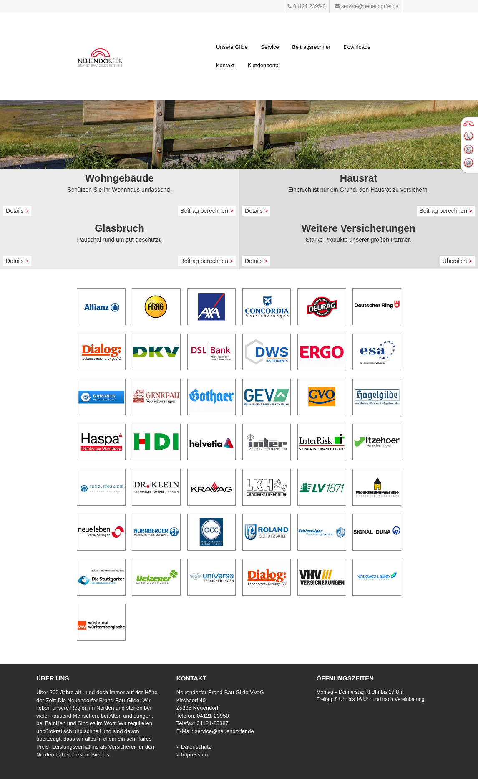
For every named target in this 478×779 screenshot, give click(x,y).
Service (270, 47)
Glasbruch (119, 228)
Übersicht (457, 261)
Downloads (356, 47)
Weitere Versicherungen (358, 228)
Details (17, 210)
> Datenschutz (193, 747)
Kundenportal (264, 65)
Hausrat (358, 178)
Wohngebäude (119, 178)
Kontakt (225, 65)
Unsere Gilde (232, 47)
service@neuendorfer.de (224, 731)
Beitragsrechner (311, 47)
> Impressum (192, 754)
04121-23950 (213, 716)
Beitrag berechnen (207, 210)
